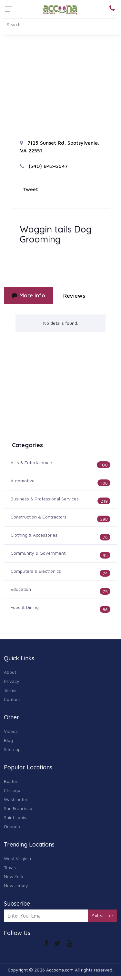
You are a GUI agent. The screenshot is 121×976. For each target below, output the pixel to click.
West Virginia (17, 858)
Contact (12, 699)
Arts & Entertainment (32, 462)
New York (14, 876)
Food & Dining (25, 607)
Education (21, 589)
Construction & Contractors (38, 516)
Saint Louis (15, 817)
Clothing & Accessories (34, 535)
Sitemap (12, 749)
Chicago (12, 790)
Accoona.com (60, 969)
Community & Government (38, 553)
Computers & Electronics (36, 571)
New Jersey (16, 885)
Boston (11, 781)
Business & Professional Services (45, 498)
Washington (16, 799)
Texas (10, 867)
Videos (11, 731)
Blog (8, 740)
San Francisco (18, 808)
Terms (10, 690)
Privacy (11, 681)
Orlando (12, 826)
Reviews (74, 295)
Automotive (23, 480)
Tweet (30, 189)
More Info (28, 295)
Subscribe (102, 915)
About (10, 672)
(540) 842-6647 (44, 166)
